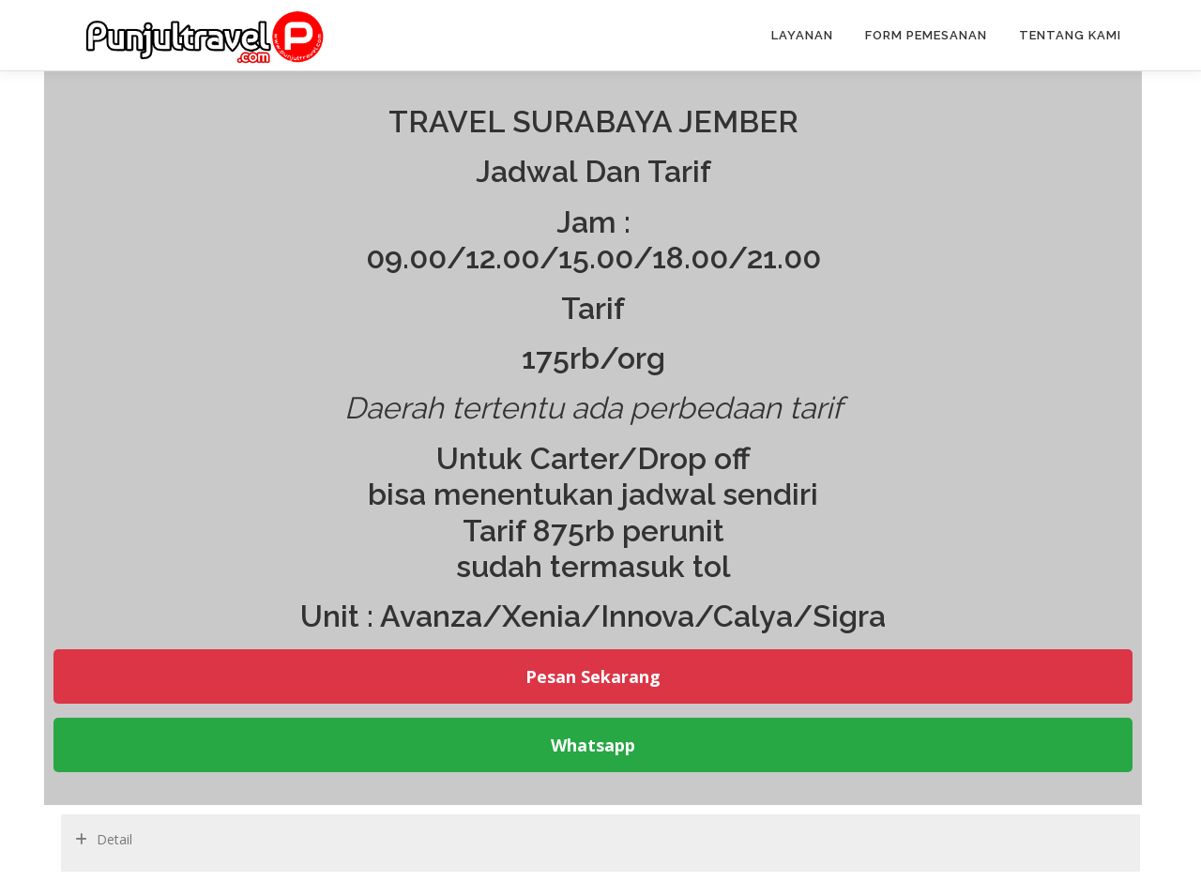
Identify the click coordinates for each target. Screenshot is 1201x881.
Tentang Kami (1070, 35)
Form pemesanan (926, 35)
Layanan (802, 35)
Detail (114, 839)
